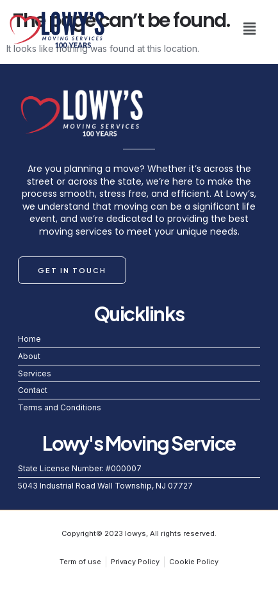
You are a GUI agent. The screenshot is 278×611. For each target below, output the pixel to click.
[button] (250, 28)
